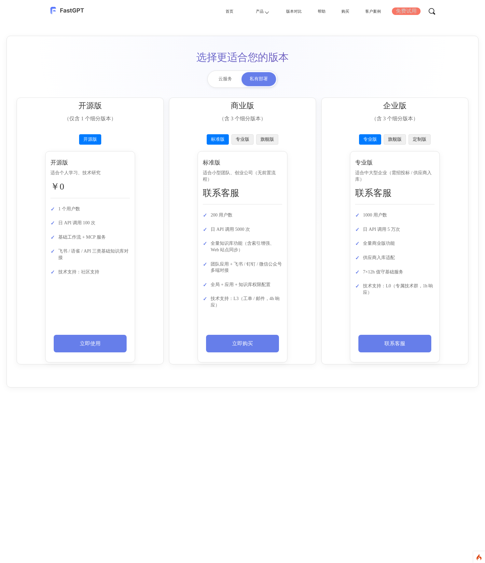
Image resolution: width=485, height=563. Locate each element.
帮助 (310, 11)
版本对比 (279, 11)
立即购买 (242, 343)
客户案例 (368, 11)
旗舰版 (267, 139)
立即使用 (90, 343)
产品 (244, 11)
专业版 (242, 139)
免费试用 (405, 11)
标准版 (218, 139)
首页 (208, 11)
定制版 (419, 139)
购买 (337, 11)
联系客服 (394, 343)
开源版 (90, 139)
